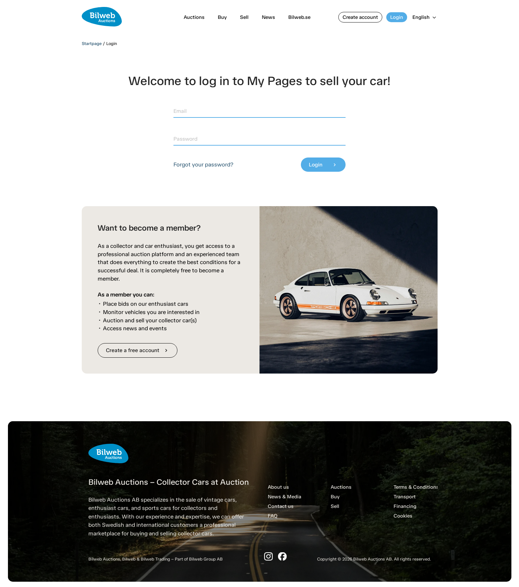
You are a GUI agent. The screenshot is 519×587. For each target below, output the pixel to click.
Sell (244, 17)
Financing (405, 506)
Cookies (403, 516)
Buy (222, 17)
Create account (360, 17)
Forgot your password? (203, 164)
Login (396, 17)
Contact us (281, 506)
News (268, 17)
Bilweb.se (299, 17)
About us (278, 487)
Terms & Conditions (416, 487)
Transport (405, 497)
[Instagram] (268, 556)
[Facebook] (282, 556)
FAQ (272, 516)
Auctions (194, 17)
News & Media (284, 497)
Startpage (92, 43)
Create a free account (137, 350)
